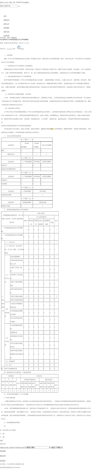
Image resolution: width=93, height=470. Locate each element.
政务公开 (4, 24)
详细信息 (14, 37)
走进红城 (4, 35)
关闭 (1, 440)
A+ (8, 49)
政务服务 (4, 28)
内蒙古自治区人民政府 (7, 447)
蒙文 (10, 2)
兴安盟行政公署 (20, 447)
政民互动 (4, 31)
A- (11, 49)
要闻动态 (4, 20)
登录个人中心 (4, 2)
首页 (3, 16)
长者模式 (26, 2)
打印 (20, 49)
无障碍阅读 (19, 2)
